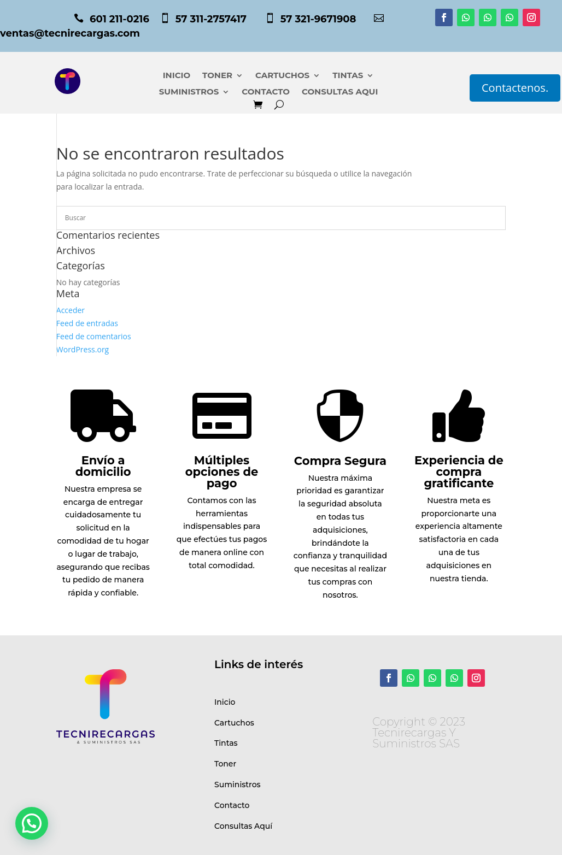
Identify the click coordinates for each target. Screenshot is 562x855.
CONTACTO (266, 92)
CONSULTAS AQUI (340, 92)
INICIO (176, 76)
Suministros (237, 784)
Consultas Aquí (243, 826)
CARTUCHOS (282, 76)
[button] (31, 823)
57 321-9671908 (326, 19)
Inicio (224, 702)
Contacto (232, 805)
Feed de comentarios (93, 336)
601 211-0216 (119, 19)
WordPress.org (82, 349)
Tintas (226, 743)
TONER (217, 76)
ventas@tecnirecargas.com (70, 33)
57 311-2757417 (219, 19)
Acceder (70, 310)
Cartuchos (234, 723)
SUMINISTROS (189, 92)
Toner (225, 764)
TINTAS (347, 76)
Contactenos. (515, 87)
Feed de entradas (87, 323)
